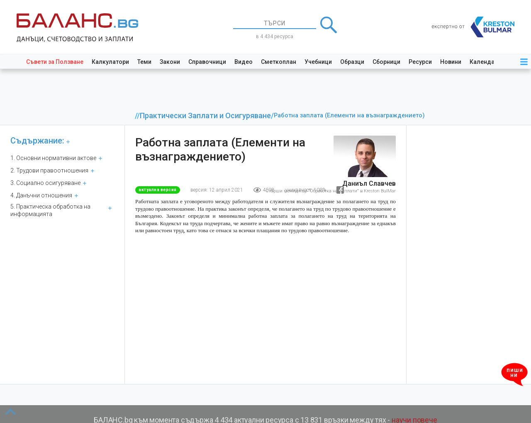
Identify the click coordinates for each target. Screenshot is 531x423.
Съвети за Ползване (54, 61)
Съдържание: (37, 141)
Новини (450, 61)
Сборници (386, 61)
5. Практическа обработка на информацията (50, 210)
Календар (484, 61)
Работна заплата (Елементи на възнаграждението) (349, 115)
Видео (243, 61)
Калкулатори (110, 61)
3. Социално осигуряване (45, 183)
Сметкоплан (278, 61)
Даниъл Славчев (369, 183)
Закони (170, 61)
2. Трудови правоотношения (49, 170)
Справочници (207, 61)
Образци (352, 61)
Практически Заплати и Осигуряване (205, 115)
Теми (144, 61)
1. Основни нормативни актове (53, 158)
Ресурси (420, 61)
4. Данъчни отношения (41, 195)
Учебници (318, 61)
